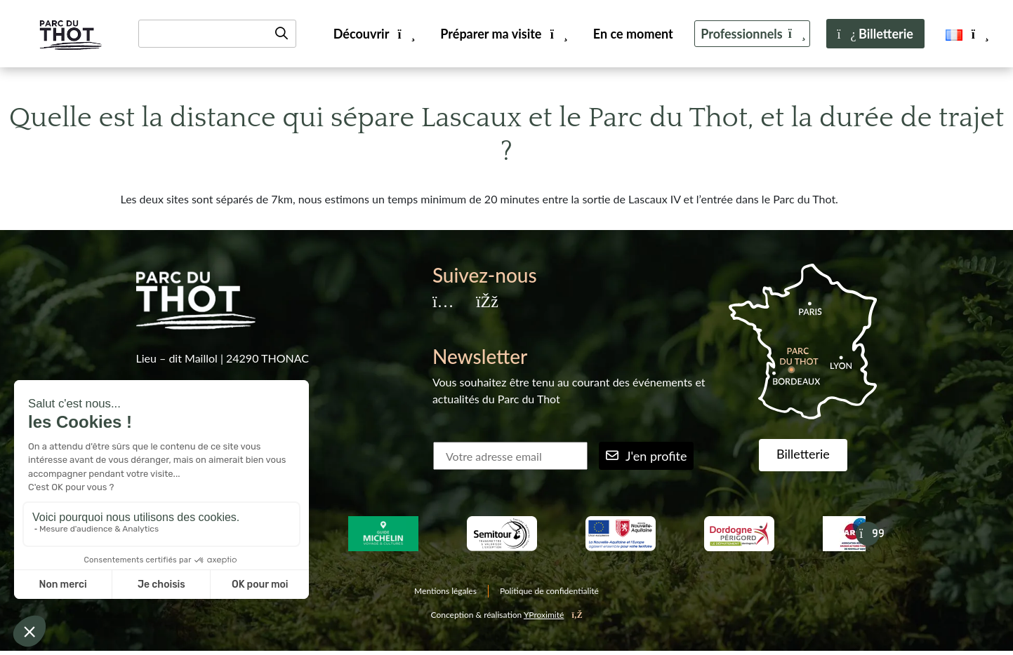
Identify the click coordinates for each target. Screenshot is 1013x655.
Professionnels (752, 33)
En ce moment (633, 33)
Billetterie (875, 33)
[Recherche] (217, 34)
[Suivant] (868, 534)
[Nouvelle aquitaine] (620, 533)
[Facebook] (486, 302)
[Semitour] (501, 533)
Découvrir (373, 33)
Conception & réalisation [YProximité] (507, 614)
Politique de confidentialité (549, 591)
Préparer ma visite (503, 33)
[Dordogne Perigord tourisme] (739, 533)
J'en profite (646, 456)
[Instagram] (442, 302)
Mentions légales (445, 591)
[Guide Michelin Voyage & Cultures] (383, 533)
